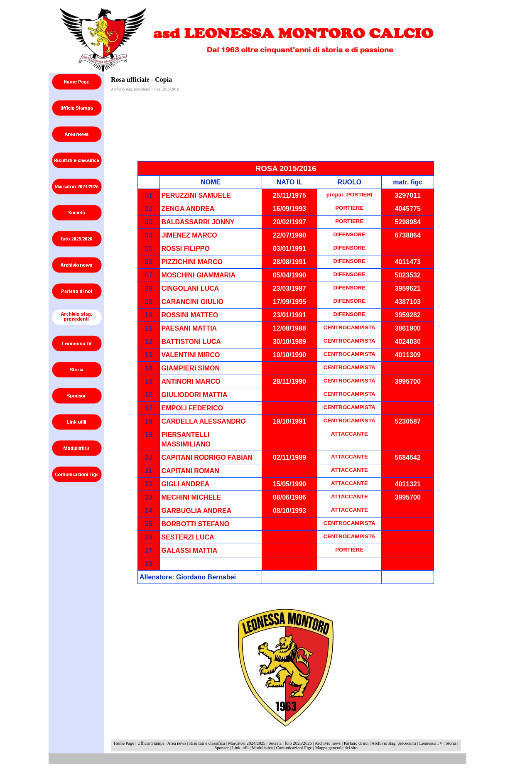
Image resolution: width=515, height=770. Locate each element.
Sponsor (221, 747)
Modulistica (262, 747)
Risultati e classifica (207, 743)
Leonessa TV (430, 743)
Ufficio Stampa (150, 743)
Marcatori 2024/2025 (246, 743)
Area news (176, 743)
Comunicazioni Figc (294, 747)
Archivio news (328, 743)
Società (275, 743)
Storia (451, 743)
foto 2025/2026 (297, 743)
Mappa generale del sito (336, 747)
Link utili (240, 747)
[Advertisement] (207, 106)
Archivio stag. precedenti (393, 743)
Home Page (124, 743)
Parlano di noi (356, 743)
